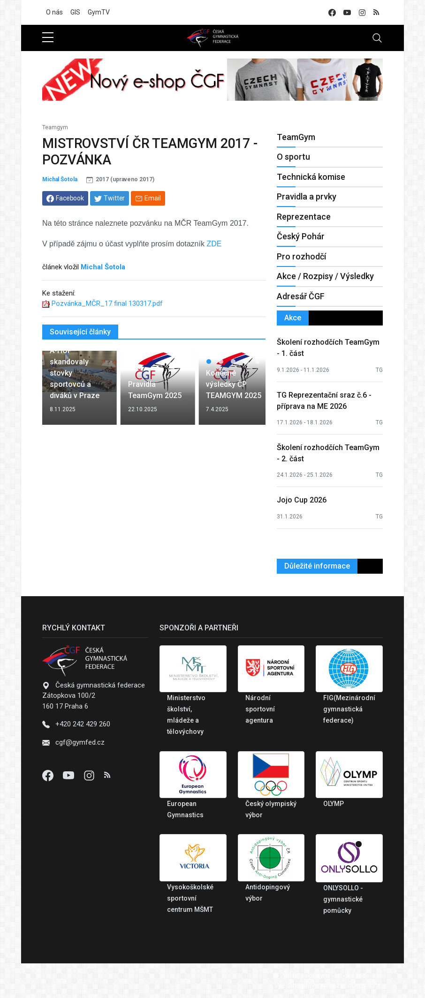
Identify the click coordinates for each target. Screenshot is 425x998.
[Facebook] (48, 775)
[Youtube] (69, 775)
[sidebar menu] (47, 37)
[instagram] (362, 12)
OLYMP (333, 803)
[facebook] (332, 12)
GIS (75, 12)
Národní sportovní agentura (260, 709)
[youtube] (347, 12)
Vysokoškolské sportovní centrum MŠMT (190, 898)
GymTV (99, 12)
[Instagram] (90, 775)
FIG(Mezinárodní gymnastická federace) (349, 709)
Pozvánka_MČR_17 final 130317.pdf (107, 303)
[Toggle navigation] (377, 37)
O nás (54, 12)
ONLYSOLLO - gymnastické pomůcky (343, 899)
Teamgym (55, 127)
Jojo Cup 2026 (301, 499)
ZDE (213, 244)
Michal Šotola (59, 179)
